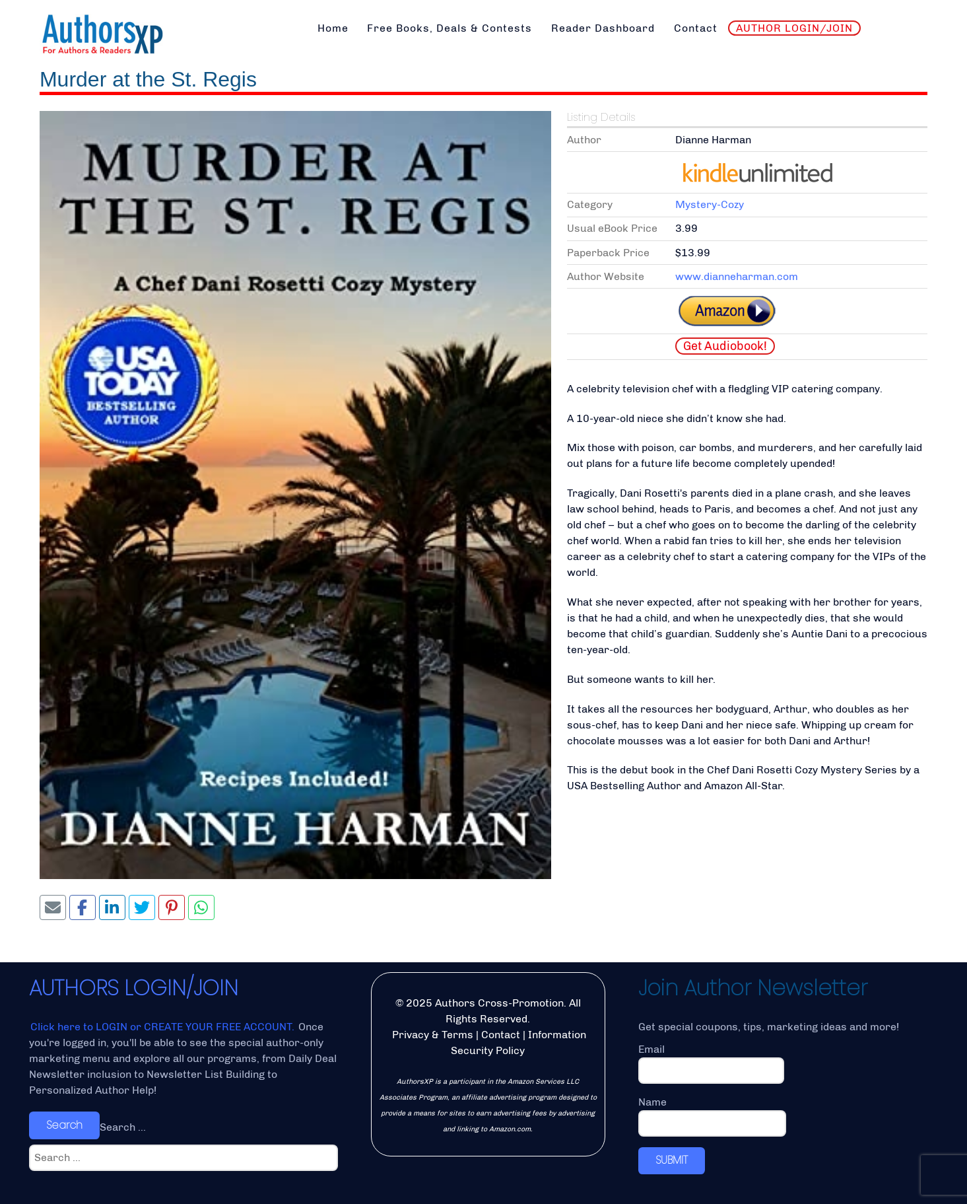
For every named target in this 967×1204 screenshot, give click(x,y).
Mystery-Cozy (709, 204)
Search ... (123, 1127)
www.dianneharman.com (736, 276)
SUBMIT (671, 1160)
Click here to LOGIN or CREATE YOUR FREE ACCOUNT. (163, 1026)
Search (64, 1125)
